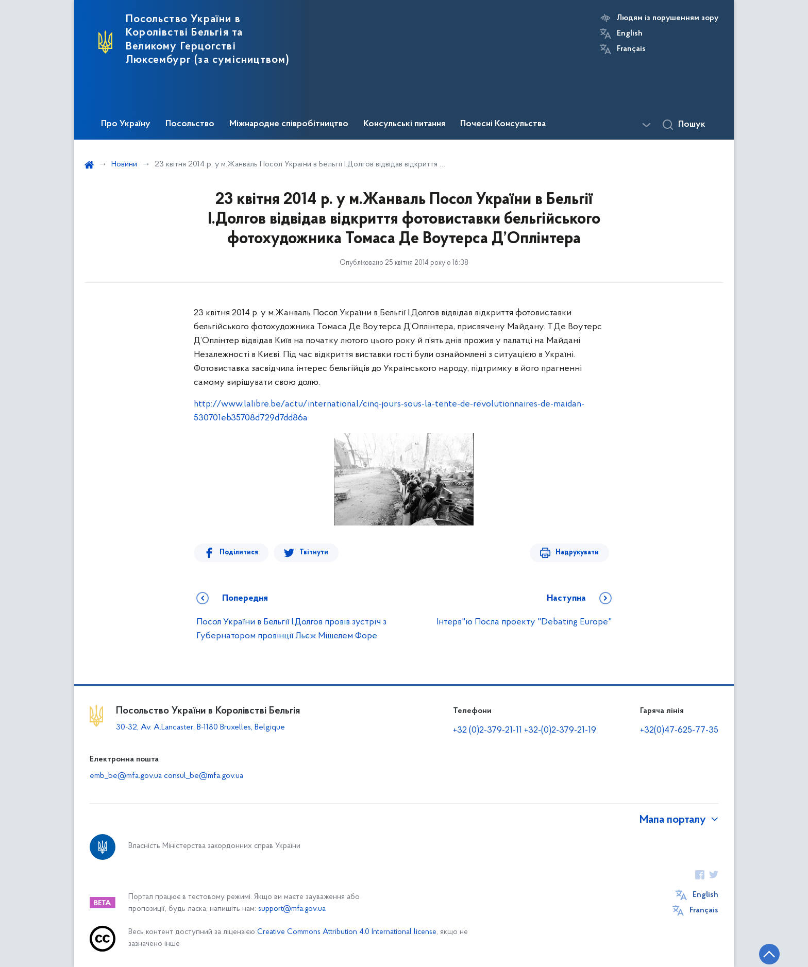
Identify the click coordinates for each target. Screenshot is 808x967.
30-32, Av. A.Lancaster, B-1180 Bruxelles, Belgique (200, 727)
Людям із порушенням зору (667, 18)
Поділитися (239, 552)
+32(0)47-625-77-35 (679, 730)
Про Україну (125, 124)
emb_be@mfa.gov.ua (126, 776)
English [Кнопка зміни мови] (630, 33)
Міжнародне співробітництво (288, 124)
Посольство (189, 124)
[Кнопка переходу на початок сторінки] (769, 954)
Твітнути (313, 552)
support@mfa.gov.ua (292, 909)
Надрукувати (577, 552)
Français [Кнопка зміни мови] (631, 49)
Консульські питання (404, 124)
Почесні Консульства (503, 124)
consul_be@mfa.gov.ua (203, 776)
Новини (124, 164)
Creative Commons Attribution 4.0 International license (346, 932)
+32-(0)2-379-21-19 (560, 730)
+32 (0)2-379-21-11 (487, 730)
